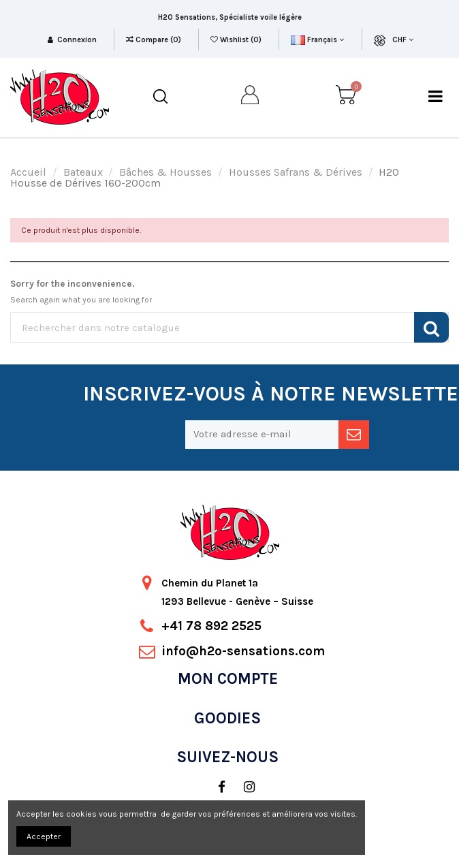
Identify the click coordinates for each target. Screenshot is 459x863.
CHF (402, 39)
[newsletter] (353, 434)
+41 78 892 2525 (211, 625)
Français (317, 39)
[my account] (251, 97)
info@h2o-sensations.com (243, 651)
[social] (214, 787)
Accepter (44, 836)
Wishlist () (237, 39)
